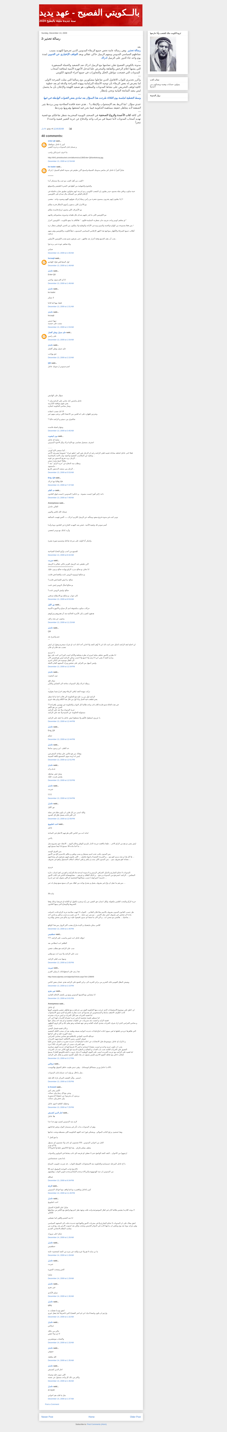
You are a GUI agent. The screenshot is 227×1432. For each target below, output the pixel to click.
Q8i (49, 363)
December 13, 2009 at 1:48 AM (61, 265)
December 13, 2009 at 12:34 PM (61, 666)
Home (92, 1417)
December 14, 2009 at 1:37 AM (61, 1399)
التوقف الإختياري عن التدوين (63, 54)
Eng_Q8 (51, 478)
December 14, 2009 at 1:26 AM (61, 1237)
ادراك (104, 57)
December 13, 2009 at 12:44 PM (61, 721)
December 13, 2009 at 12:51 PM (61, 760)
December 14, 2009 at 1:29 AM (61, 1278)
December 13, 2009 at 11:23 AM (61, 622)
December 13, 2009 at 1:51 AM (61, 306)
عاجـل (50, 271)
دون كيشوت (53, 436)
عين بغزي (52, 991)
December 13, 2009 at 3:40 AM (61, 431)
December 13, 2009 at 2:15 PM (61, 986)
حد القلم (51, 490)
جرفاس (51, 1064)
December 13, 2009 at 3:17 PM (61, 1058)
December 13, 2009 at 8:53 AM (61, 599)
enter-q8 (51, 141)
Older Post (135, 1417)
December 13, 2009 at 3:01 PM (61, 998)
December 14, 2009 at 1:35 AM (61, 1360)
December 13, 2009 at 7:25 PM (61, 1107)
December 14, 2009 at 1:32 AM (61, 1317)
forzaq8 (51, 258)
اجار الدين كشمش (55, 1113)
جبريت (50, 560)
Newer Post (47, 1417)
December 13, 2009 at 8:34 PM (61, 1180)
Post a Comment (52, 1404)
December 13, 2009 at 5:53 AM (61, 472)
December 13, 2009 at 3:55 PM (61, 1081)
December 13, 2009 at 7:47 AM (61, 485)
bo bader (52, 167)
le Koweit (52, 1087)
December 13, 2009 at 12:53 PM (61, 780)
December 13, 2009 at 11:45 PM (61, 1193)
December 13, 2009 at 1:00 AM (61, 253)
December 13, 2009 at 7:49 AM (61, 498)
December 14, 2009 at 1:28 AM (61, 1255)
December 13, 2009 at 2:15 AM (61, 357)
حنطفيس (51, 934)
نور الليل (51, 605)
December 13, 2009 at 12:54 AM (61, 161)
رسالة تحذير (134, 50)
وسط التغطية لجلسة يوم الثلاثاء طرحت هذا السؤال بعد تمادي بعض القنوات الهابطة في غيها (92, 97)
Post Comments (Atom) (97, 1424)
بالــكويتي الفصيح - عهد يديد (89, 13)
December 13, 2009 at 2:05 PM (61, 962)
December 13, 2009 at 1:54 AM (61, 340)
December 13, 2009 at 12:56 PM (61, 819)
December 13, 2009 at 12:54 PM (61, 798)
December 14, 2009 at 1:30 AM (61, 1296)
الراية (50, 1186)
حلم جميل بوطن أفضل (57, 332)
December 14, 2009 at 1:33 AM (61, 1342)
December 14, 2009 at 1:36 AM (61, 1381)
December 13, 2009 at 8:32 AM (61, 555)
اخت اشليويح (53, 824)
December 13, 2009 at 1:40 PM (61, 929)
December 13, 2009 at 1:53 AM (61, 327)
